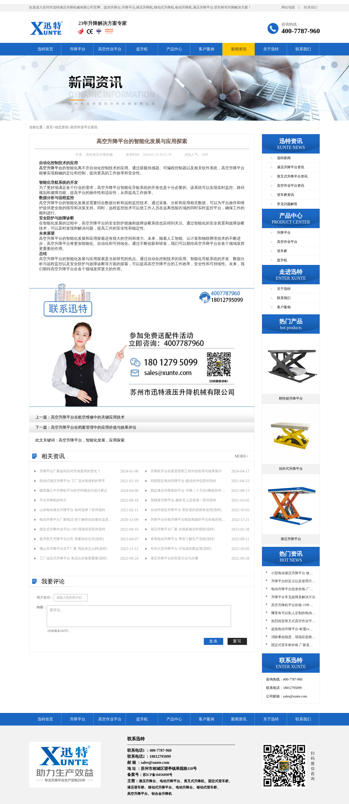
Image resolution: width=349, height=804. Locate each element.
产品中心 (174, 49)
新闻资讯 (238, 49)
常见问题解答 (287, 204)
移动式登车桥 (207, 787)
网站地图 (288, 7)
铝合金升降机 (161, 794)
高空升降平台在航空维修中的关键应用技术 (88, 417)
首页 (49, 127)
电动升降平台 (170, 781)
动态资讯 (61, 127)
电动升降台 (184, 787)
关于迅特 (271, 49)
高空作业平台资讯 (83, 127)
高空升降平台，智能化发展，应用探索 (92, 440)
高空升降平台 (50, 168)
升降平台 (77, 49)
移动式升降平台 (160, 787)
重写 (237, 641)
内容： (42, 607)
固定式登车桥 (218, 781)
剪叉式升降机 (194, 781)
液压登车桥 (135, 787)
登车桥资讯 (285, 195)
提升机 (142, 49)
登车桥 (282, 251)
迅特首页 (45, 49)
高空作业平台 (109, 49)
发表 (213, 641)
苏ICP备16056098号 (157, 775)
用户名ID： (45, 597)
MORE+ (241, 456)
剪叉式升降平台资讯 (292, 176)
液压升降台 (147, 781)
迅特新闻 (284, 158)
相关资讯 (53, 456)
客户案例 (206, 49)
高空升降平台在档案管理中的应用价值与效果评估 (93, 427)
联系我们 (310, 7)
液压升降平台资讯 (290, 167)
